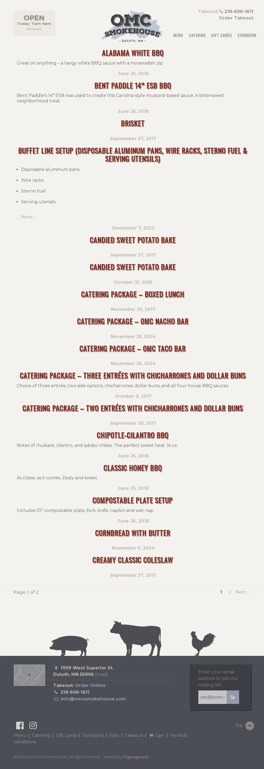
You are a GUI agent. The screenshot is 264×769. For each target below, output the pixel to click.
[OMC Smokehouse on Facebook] (20, 727)
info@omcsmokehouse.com (89, 698)
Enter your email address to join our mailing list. (218, 678)
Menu (178, 35)
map (101, 674)
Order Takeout (236, 18)
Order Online (90, 685)
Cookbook (247, 35)
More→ (28, 217)
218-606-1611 (75, 692)
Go (232, 697)
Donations (93, 735)
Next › (242, 592)
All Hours (33, 29)
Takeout (133, 735)
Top (245, 725)
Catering (197, 35)
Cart (156, 735)
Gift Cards (221, 35)
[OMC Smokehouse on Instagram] (33, 727)
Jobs (114, 735)
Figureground (136, 757)
